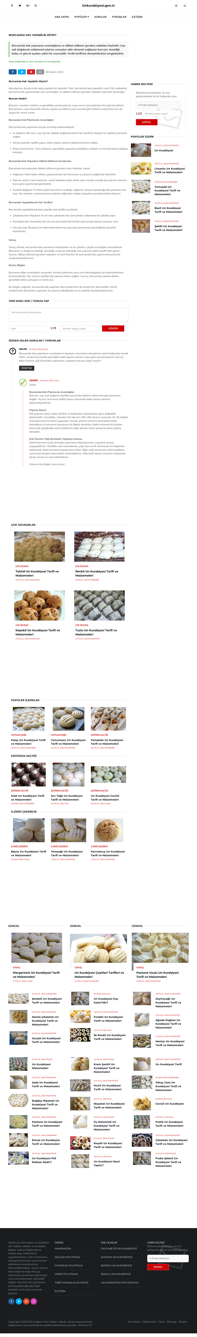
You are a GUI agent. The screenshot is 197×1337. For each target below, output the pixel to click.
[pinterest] (31, 72)
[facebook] (13, 72)
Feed (161, 1321)
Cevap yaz (26, 368)
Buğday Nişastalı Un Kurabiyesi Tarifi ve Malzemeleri (45, 1104)
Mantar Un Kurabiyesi (116, 1257)
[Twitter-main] (19, 5)
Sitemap (172, 1321)
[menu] (176, 5)
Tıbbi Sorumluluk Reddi (71, 1282)
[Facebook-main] (12, 5)
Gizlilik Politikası (67, 1257)
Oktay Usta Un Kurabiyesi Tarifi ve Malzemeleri (168, 1086)
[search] (185, 5)
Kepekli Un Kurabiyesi (116, 1265)
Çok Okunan (22, 566)
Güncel (17, 967)
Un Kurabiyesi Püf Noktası (119, 1282)
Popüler (80, 16)
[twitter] (22, 72)
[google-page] (26, 1301)
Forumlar (119, 16)
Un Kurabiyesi (164, 150)
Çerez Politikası (66, 1274)
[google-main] (27, 5)
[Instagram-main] (35, 5)
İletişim (137, 16)
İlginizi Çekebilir (19, 846)
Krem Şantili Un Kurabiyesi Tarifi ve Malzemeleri (106, 1068)
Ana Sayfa (62, 16)
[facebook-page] (11, 1301)
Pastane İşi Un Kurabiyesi (119, 1248)
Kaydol (146, 122)
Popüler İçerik (18, 735)
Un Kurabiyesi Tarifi (169, 1064)
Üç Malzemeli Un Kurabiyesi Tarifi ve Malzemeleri (106, 1125)
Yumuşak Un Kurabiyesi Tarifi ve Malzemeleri (167, 190)
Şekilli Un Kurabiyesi (116, 1274)
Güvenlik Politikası (69, 1265)
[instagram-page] (34, 1301)
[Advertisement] (68, 496)
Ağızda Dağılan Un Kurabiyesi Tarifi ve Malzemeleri (168, 1024)
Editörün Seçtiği (99, 735)
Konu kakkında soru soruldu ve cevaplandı (34, 61)
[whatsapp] (40, 72)
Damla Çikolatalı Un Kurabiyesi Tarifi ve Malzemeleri (45, 1020)
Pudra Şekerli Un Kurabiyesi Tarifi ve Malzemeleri (168, 1162)
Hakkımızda (63, 1248)
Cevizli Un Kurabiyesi (170, 1103)
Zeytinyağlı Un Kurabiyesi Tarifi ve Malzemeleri (168, 1002)
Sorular (100, 16)
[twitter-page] (19, 1301)
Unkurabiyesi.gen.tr (98, 5)
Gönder (113, 328)
